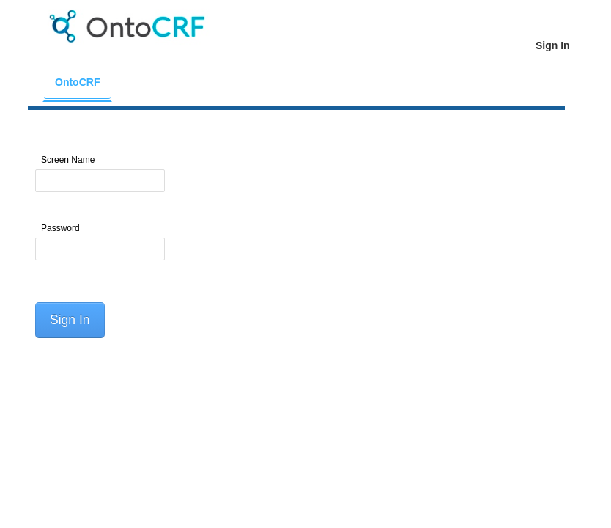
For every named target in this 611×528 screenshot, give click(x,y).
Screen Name (68, 160)
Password (60, 228)
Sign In (69, 319)
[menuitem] (77, 82)
